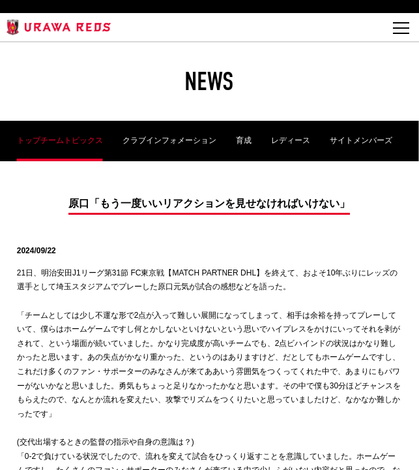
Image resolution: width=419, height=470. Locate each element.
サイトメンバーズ (361, 140)
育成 (244, 140)
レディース (290, 140)
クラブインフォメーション (169, 140)
